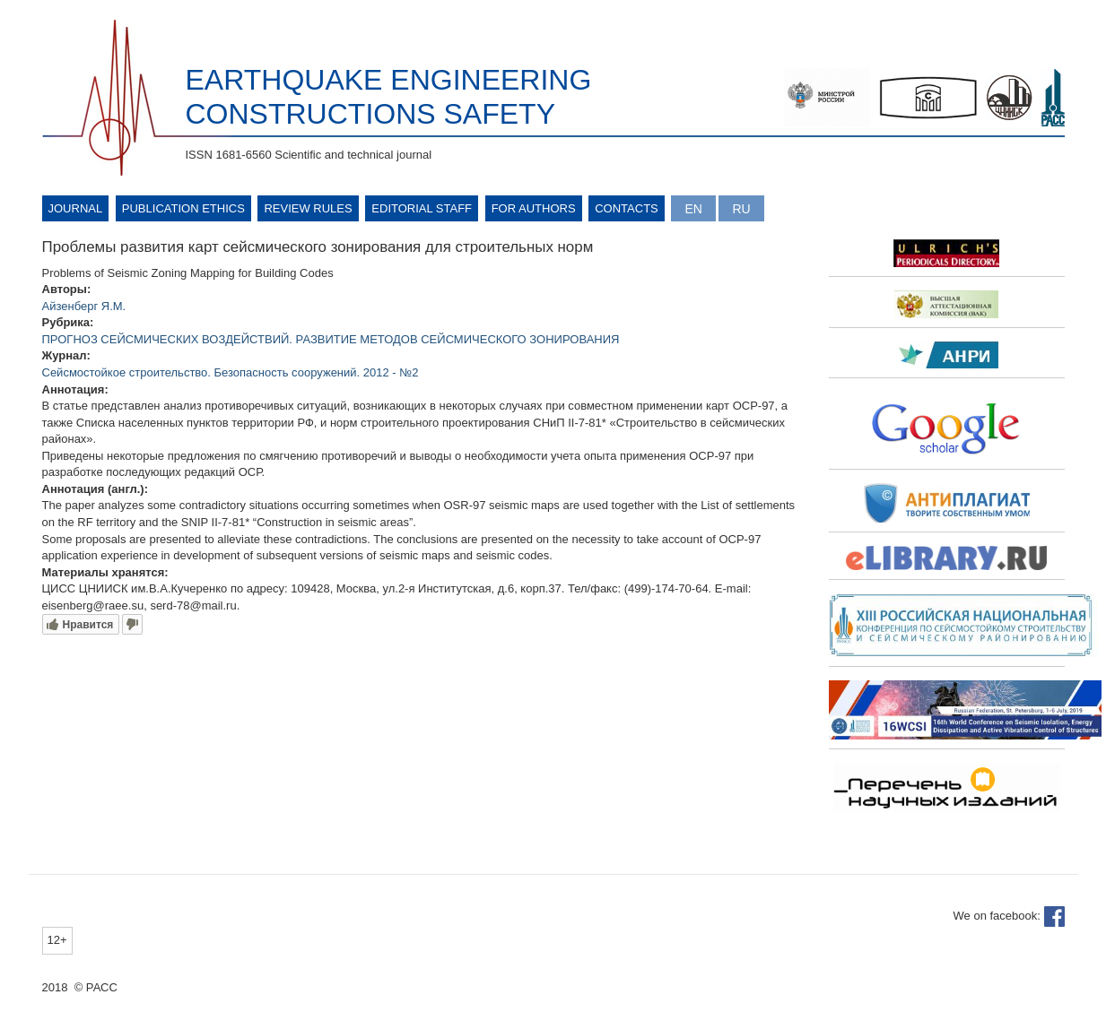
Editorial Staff (421, 208)
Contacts (626, 208)
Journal (75, 208)
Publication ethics (183, 208)
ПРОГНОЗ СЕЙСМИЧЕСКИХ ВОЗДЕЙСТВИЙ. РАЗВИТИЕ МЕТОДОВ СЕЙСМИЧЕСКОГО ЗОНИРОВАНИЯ (331, 339)
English (693, 208)
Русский (740, 208)
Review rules (308, 208)
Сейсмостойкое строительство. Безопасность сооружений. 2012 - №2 (230, 372)
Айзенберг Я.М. (84, 306)
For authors (534, 208)
